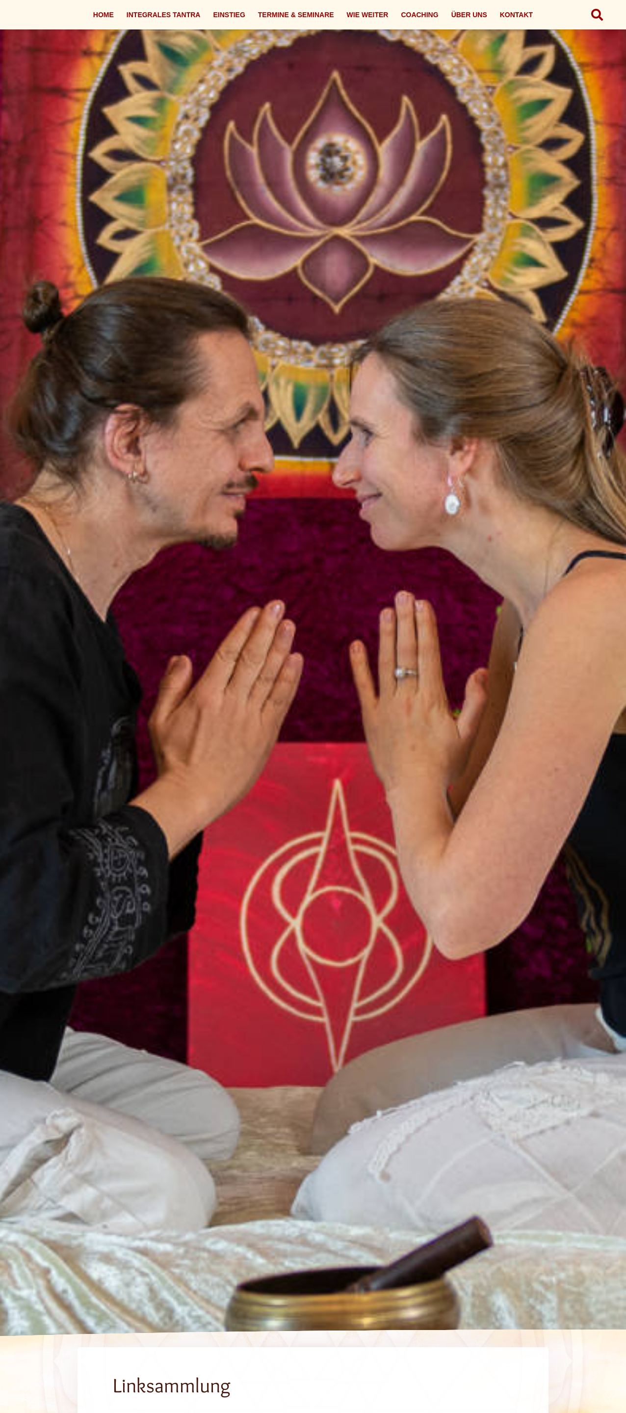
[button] (597, 14)
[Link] (313, 719)
